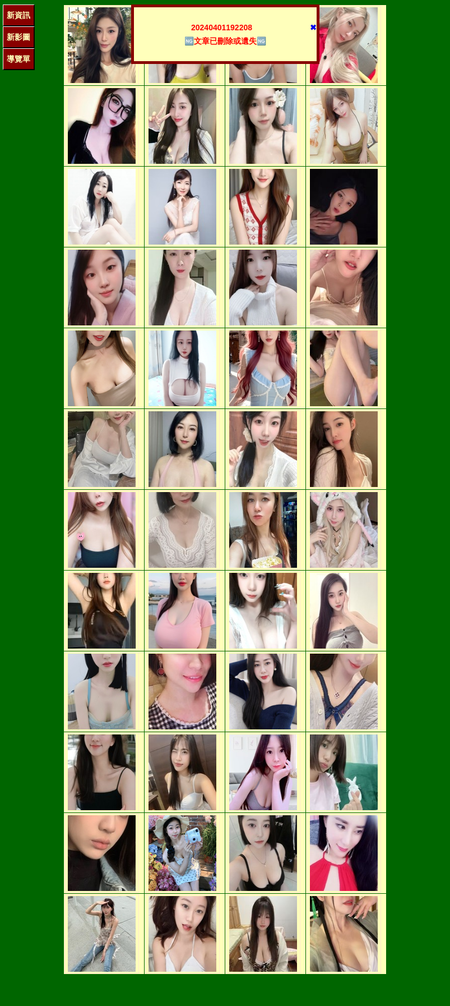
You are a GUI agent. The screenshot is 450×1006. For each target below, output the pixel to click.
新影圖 (18, 37)
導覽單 (18, 58)
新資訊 (18, 15)
